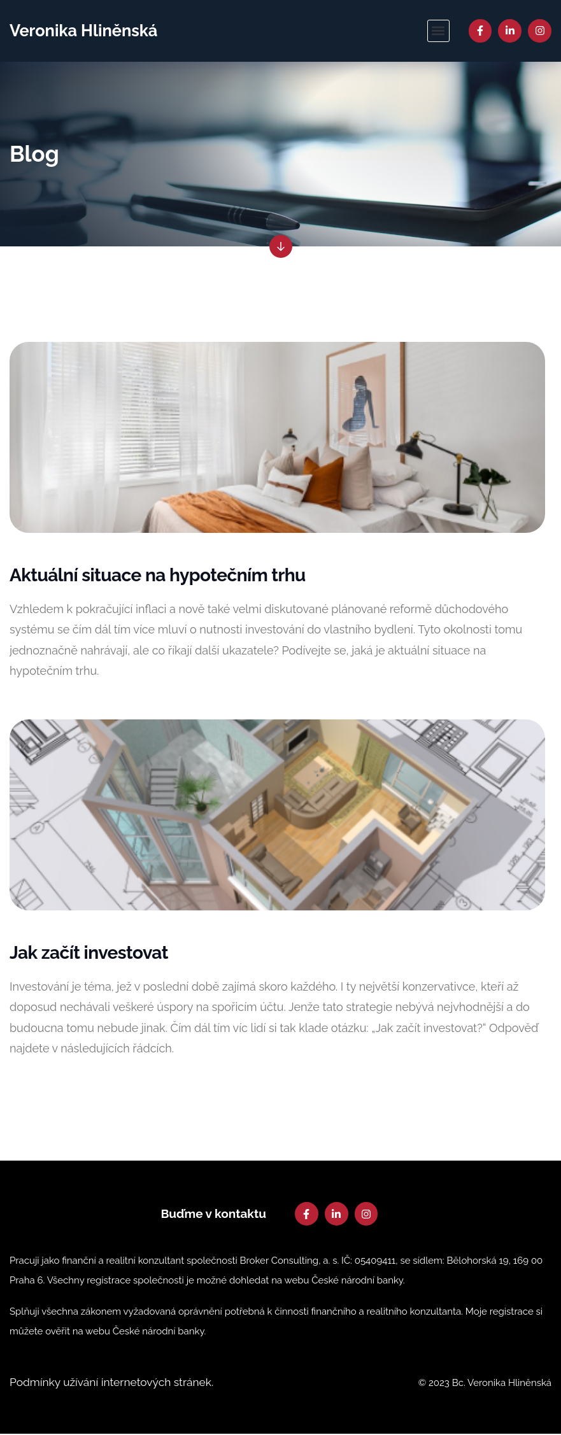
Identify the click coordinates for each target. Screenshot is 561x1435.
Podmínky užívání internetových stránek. (115, 1383)
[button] (438, 31)
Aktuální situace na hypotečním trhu (158, 576)
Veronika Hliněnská (85, 30)
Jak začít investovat (89, 954)
